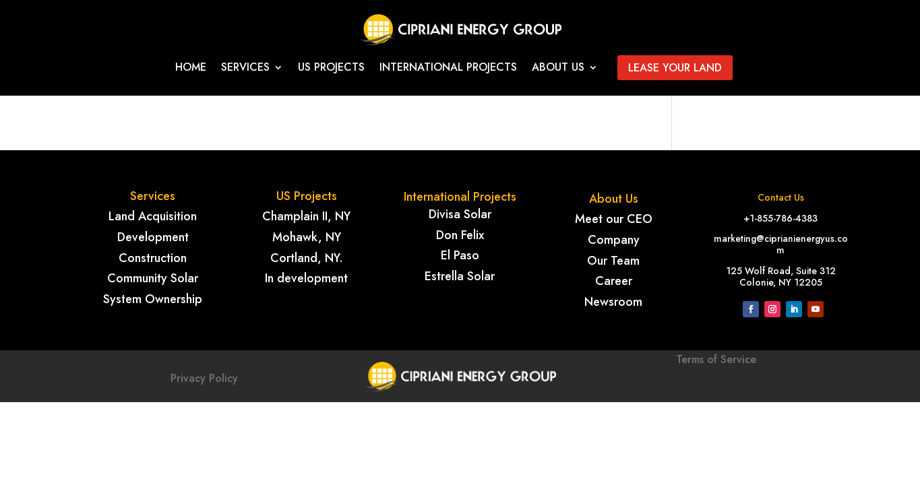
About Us (558, 69)
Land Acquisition (153, 216)
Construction (153, 258)
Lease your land (675, 67)
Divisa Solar (460, 214)
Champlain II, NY (306, 216)
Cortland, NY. (306, 258)
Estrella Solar (460, 276)
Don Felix (460, 235)
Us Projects (331, 69)
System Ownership (152, 299)
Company (614, 240)
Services (245, 69)
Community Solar (152, 278)
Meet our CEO (613, 219)
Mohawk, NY (306, 237)
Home (190, 69)
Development (153, 237)
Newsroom (613, 302)
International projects (448, 69)
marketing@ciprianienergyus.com (781, 244)
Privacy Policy (204, 378)
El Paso (460, 255)
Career (613, 281)
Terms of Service (716, 377)
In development (306, 278)
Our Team (613, 260)
